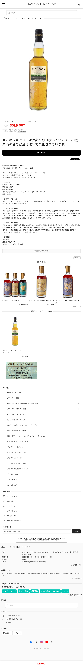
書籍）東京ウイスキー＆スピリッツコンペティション (26, 436)
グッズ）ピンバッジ (14, 458)
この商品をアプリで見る (41, 251)
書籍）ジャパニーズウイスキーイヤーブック (23, 425)
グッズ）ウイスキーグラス (16, 452)
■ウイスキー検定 (13, 398)
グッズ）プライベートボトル (17, 463)
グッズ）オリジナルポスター (17, 441)
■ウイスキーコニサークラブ (17, 414)
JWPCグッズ (12, 485)
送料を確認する (22, 132)
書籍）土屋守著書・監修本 (16, 431)
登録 (76, 531)
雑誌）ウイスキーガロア (16, 420)
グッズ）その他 (12, 474)
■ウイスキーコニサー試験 (16, 409)
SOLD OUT (41, 153)
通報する (77, 258)
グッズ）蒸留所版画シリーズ (17, 469)
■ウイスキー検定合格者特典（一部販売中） (23, 403)
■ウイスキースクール (14, 392)
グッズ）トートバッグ (15, 447)
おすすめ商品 (12, 480)
